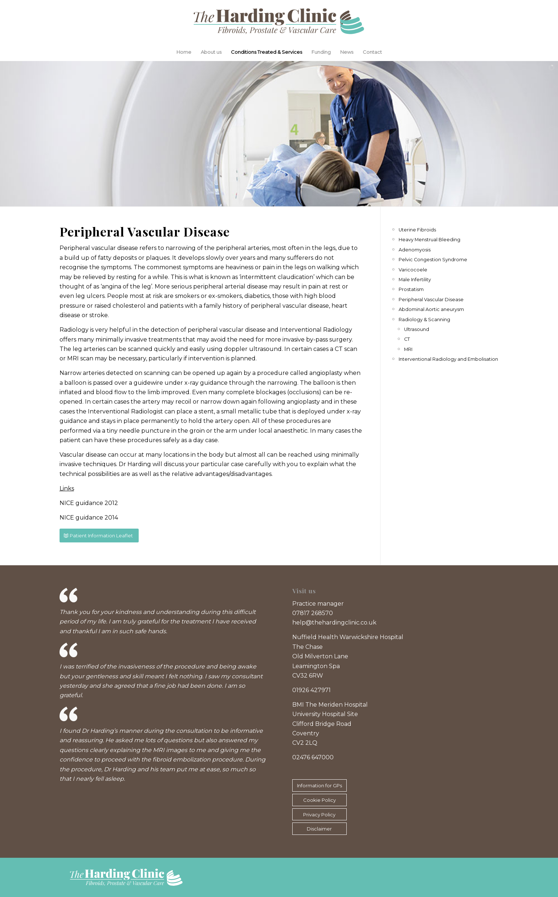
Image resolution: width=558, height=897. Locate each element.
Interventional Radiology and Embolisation (448, 359)
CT (407, 339)
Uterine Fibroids (417, 230)
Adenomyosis (415, 249)
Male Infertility (415, 279)
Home (183, 52)
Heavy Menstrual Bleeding (429, 239)
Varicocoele (413, 269)
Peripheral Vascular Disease (431, 299)
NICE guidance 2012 (89, 503)
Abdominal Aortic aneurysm (431, 309)
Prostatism (411, 289)
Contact (372, 52)
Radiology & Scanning (424, 319)
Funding (321, 52)
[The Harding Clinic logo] (279, 21)
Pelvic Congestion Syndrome (433, 259)
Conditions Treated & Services (266, 52)
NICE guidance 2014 (89, 517)
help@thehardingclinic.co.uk (334, 622)
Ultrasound (416, 329)
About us (211, 52)
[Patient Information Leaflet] (99, 536)
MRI (408, 349)
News (346, 52)
